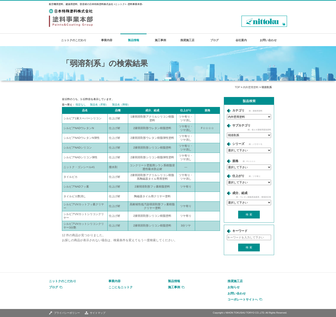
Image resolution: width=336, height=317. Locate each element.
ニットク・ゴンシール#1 (79, 167)
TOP (237, 87)
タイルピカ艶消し (74, 196)
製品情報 (133, 40)
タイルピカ (70, 176)
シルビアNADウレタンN (78, 128)
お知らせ (234, 287)
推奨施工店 (187, 40)
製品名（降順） (121, 104)
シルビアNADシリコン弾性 (80, 157)
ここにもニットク (120, 287)
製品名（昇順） (99, 104)
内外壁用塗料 (250, 87)
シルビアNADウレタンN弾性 (81, 137)
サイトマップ (97, 312)
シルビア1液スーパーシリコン (82, 118)
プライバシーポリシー (67, 312)
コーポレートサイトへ (243, 299)
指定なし (81, 104)
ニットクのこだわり (73, 40)
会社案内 (241, 40)
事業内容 (106, 40)
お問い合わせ (268, 40)
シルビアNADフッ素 (76, 186)
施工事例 (160, 40)
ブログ (214, 40)
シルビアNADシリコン (77, 147)
